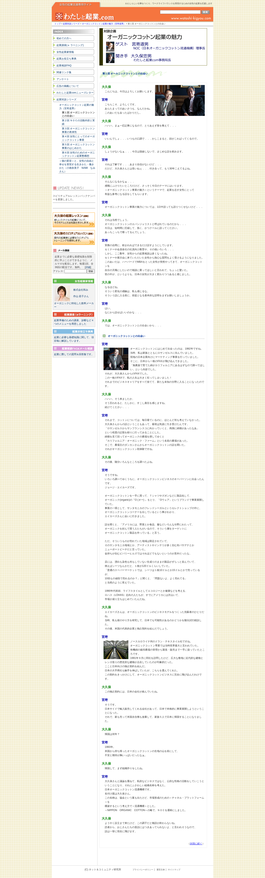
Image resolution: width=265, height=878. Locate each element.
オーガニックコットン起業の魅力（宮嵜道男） (103, 24)
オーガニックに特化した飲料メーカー (74, 296)
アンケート (63, 79)
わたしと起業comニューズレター (75, 92)
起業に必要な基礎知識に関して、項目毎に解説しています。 (74, 339)
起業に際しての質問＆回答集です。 (74, 354)
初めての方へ (64, 38)
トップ (57, 24)
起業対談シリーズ (71, 24)
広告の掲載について (68, 86)
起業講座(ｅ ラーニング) (70, 45)
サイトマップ (174, 869)
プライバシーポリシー (142, 869)
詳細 (88, 267)
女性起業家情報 (65, 52)
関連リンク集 (64, 72)
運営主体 (161, 869)
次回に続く (196, 843)
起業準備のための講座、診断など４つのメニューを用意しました (74, 322)
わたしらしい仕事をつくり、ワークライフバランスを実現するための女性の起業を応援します (168, 3)
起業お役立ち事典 (66, 58)
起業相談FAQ (64, 65)
